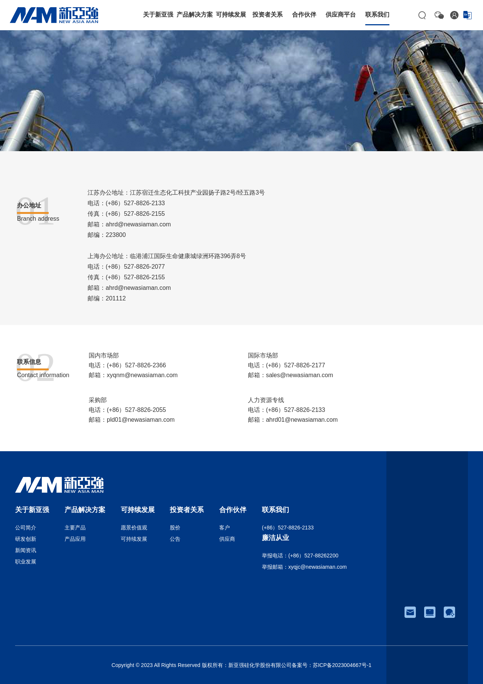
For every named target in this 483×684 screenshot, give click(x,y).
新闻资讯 (25, 550)
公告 (175, 539)
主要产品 (75, 528)
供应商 (227, 539)
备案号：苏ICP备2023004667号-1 (332, 665)
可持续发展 (134, 539)
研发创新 (25, 539)
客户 (224, 528)
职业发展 (25, 562)
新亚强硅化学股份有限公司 (260, 665)
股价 (175, 528)
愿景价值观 (134, 528)
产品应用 (75, 539)
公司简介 (25, 528)
